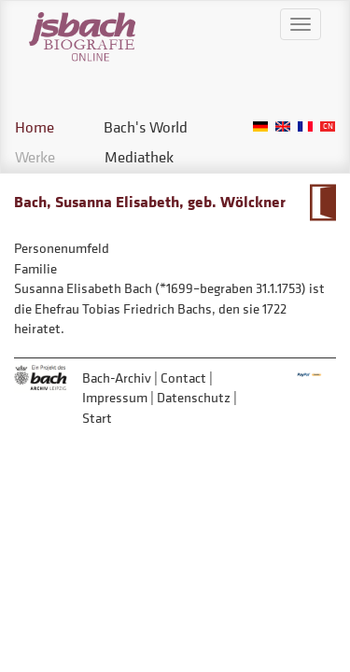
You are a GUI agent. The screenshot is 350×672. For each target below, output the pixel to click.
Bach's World (146, 127)
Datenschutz (194, 397)
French (305, 126)
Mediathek (139, 157)
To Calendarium (322, 202)
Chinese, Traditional (327, 126)
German (260, 126)
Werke (35, 157)
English (282, 126)
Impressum (114, 397)
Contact (183, 377)
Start (97, 417)
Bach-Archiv (116, 377)
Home (34, 127)
